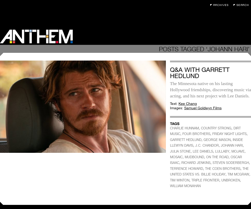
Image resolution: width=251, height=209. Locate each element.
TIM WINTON (179, 180)
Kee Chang (188, 104)
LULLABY (222, 151)
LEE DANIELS (203, 151)
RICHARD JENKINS (195, 163)
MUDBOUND (194, 157)
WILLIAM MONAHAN (185, 186)
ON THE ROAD (217, 157)
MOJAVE (238, 151)
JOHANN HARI (232, 145)
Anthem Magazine (36, 36)
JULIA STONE (180, 151)
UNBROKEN (230, 180)
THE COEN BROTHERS (222, 169)
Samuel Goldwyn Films (203, 108)
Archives (220, 5)
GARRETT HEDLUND (185, 140)
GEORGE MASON (217, 140)
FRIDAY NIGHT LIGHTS (229, 134)
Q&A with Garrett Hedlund (200, 73)
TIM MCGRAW (238, 174)
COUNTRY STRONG (216, 128)
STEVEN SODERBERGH (231, 163)
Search (242, 5)
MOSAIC (176, 157)
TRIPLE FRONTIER (205, 180)
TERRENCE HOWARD (186, 169)
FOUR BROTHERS (196, 134)
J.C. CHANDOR (207, 145)
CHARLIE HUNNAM (184, 128)
